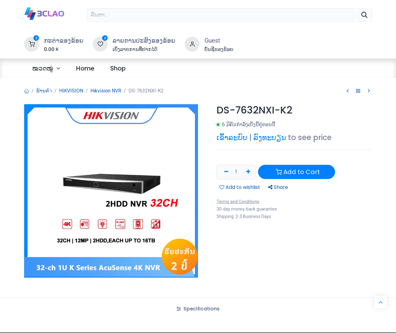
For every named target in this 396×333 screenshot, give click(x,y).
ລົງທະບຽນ (269, 137)
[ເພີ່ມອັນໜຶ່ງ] (247, 172)
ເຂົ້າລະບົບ (232, 137)
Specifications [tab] (198, 308)
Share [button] (278, 186)
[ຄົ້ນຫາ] (363, 14)
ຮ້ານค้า (44, 91)
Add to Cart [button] (298, 172)
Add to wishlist (239, 186)
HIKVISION (71, 91)
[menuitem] (46, 68)
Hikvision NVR (105, 91)
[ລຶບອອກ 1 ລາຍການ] (224, 172)
